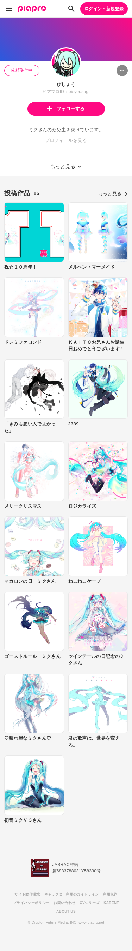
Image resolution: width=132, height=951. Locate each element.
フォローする (65, 108)
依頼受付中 (22, 70)
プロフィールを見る (66, 140)
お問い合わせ (64, 903)
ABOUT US (66, 911)
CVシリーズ (89, 903)
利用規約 (110, 894)
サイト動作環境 (27, 894)
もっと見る (113, 193)
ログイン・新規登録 (104, 8)
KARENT (111, 903)
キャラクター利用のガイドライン (71, 894)
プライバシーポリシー (31, 903)
